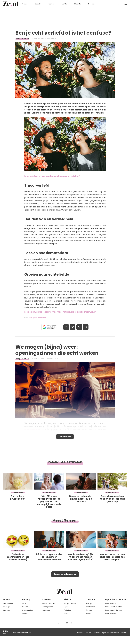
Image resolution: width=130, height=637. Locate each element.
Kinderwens (8, 603)
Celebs (89, 610)
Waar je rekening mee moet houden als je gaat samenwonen (65, 312)
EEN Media (27, 632)
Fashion (51, 4)
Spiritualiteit (90, 607)
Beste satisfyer (111, 613)
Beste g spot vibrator (113, 610)
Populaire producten (116, 599)
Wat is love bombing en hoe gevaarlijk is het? (57, 176)
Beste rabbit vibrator (113, 607)
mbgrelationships (37, 317)
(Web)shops (47, 607)
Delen (65, 327)
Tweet (72, 327)
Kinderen (6, 610)
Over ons (88, 633)
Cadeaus (46, 610)
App (87, 327)
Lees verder (65, 436)
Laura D (54, 359)
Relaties (67, 610)
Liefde (64, 4)
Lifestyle (77, 4)
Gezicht (25, 607)
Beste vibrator (110, 603)
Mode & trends (48, 603)
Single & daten (22, 38)
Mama (24, 4)
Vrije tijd (89, 603)
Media (88, 613)
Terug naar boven (63, 574)
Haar (24, 603)
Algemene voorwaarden (110, 633)
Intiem (66, 613)
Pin (79, 327)
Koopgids (92, 4)
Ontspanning (27, 610)
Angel (53, 38)
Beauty (38, 4)
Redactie (80, 633)
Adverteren (96, 633)
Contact (123, 633)
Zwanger (6, 607)
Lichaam (25, 613)
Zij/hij (66, 607)
